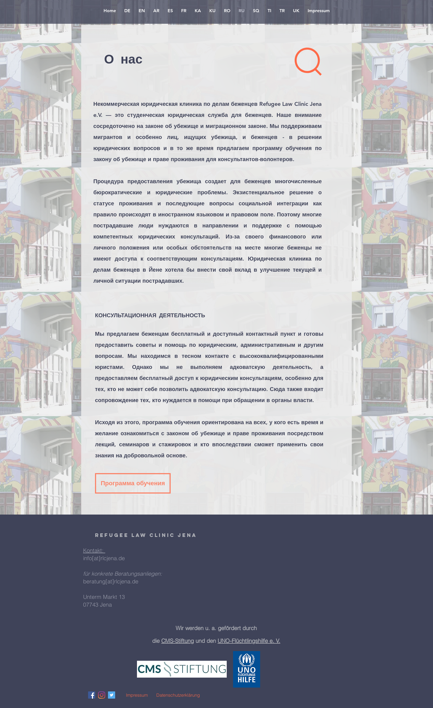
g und (199, 640)
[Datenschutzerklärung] (178, 695)
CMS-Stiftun (176, 640)
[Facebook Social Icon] (91, 695)
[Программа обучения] (133, 483)
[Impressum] (136, 695)
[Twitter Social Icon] (111, 695)
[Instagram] (101, 695)
